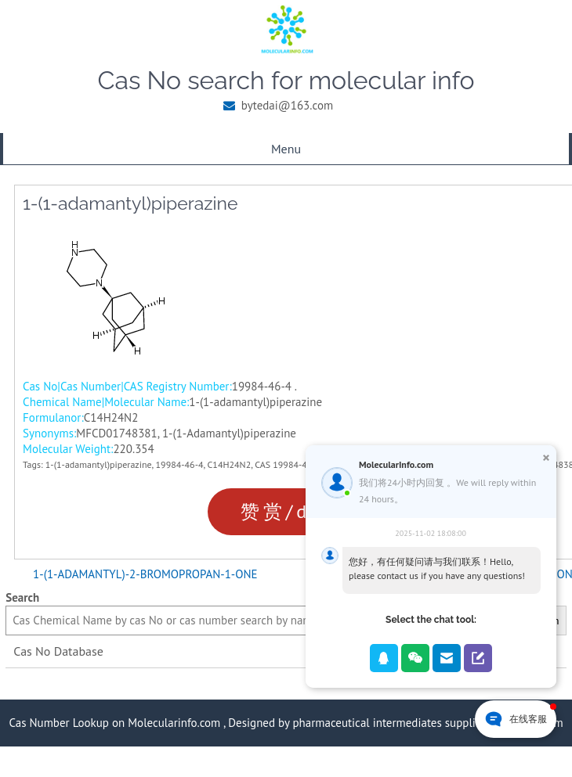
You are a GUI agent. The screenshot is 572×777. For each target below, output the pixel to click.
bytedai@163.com (287, 105)
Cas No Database (58, 651)
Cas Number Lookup (59, 722)
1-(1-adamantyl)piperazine (98, 464)
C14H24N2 (230, 464)
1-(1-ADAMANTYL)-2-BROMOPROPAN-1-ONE (145, 574)
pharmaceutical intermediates (366, 722)
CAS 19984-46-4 (287, 464)
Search (22, 597)
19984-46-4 (180, 464)
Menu (286, 148)
